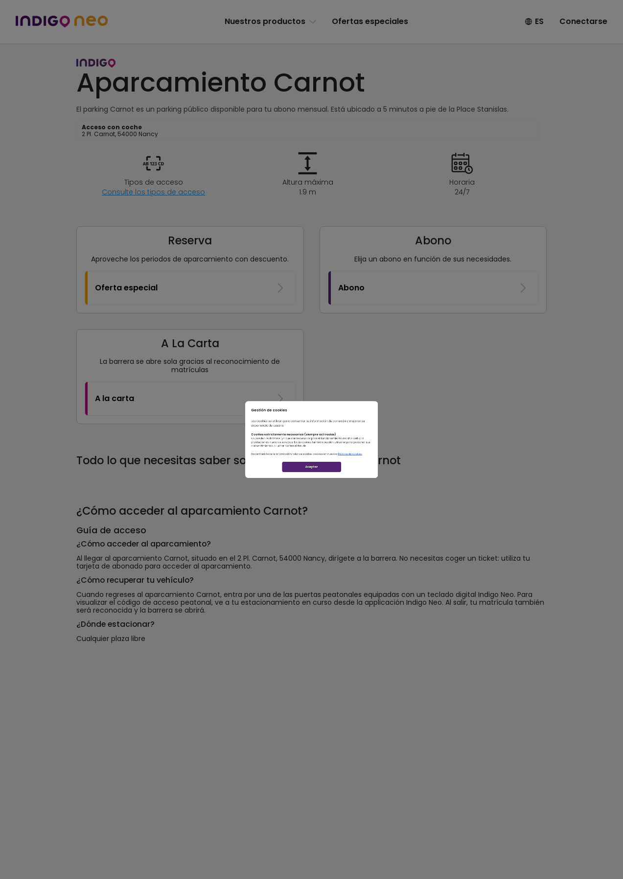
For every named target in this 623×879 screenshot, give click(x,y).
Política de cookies (414, 478)
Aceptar (311, 512)
